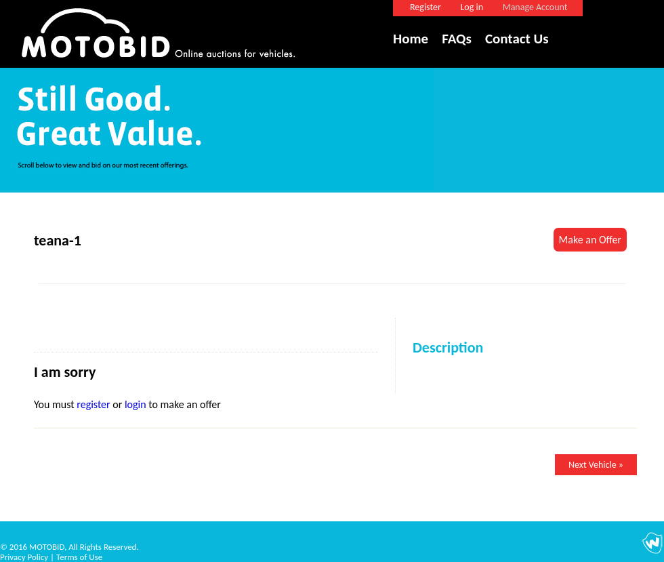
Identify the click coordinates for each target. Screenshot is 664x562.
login (135, 404)
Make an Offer (590, 239)
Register (425, 7)
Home (410, 38)
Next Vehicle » (595, 464)
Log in (471, 7)
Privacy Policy (24, 557)
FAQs (457, 38)
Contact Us (517, 38)
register (93, 404)
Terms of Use (79, 557)
